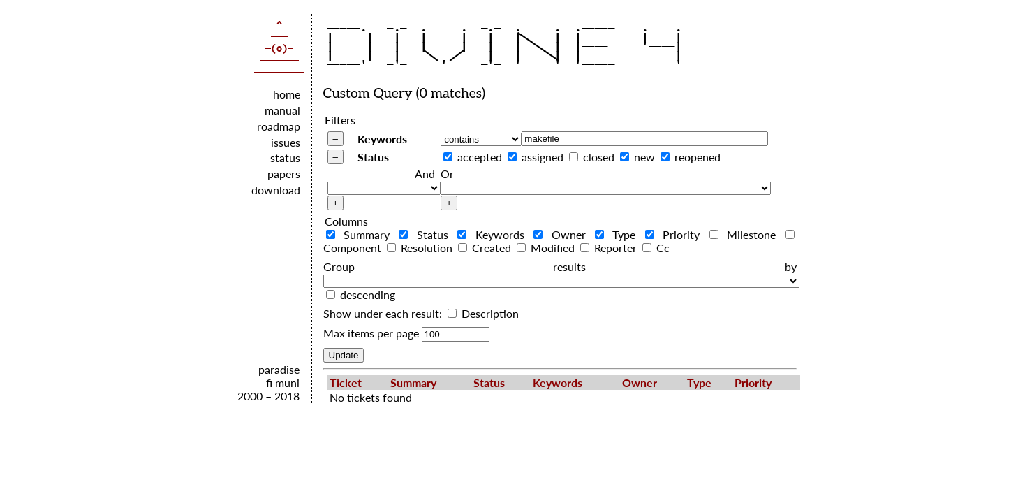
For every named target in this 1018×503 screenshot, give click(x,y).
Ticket (346, 382)
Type (618, 234)
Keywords (382, 138)
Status (373, 156)
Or (447, 173)
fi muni (283, 382)
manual (282, 110)
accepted (479, 156)
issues (285, 142)
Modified (547, 247)
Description (483, 313)
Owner (562, 234)
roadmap (278, 126)
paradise (279, 369)
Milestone (746, 234)
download (275, 189)
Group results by (560, 266)
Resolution (421, 247)
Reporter (610, 247)
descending (367, 294)
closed (598, 156)
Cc (656, 247)
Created (486, 247)
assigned (542, 156)
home (286, 94)
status (285, 157)
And (425, 173)
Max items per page (371, 333)
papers (283, 173)
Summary (361, 234)
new (644, 156)
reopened (697, 156)
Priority (676, 234)
